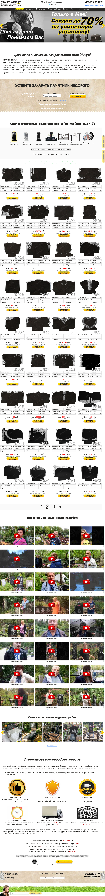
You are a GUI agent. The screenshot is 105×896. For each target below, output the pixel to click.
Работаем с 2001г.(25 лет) (11, 6)
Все (34, 154)
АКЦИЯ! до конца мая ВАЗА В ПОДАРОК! (26, 891)
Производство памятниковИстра (52, 3)
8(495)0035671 (94, 2)
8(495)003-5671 (92, 874)
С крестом (58, 154)
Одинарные (41, 154)
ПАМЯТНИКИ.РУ (11, 2)
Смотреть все (52, 711)
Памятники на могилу (9, 4)
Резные (66, 154)
